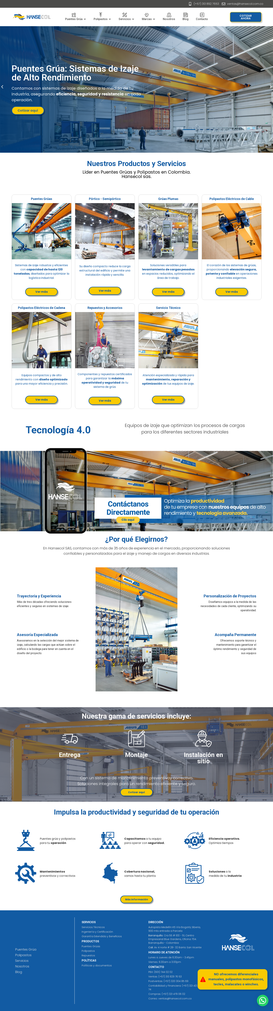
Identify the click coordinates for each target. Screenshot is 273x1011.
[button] (2, 87)
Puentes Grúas (41, 199)
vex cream (93, 189)
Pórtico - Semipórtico (105, 199)
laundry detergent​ (136, 189)
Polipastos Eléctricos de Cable (231, 199)
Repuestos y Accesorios (104, 308)
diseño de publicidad (47, 189)
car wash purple (73, 189)
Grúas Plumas (168, 199)
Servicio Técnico (168, 308)
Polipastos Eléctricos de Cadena (41, 308)
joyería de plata (112, 189)
